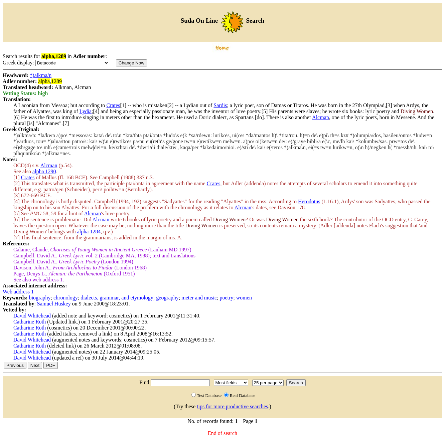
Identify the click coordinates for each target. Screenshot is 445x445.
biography (40, 297)
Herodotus (309, 201)
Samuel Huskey (54, 303)
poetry (226, 297)
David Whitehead (32, 315)
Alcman (320, 117)
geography (167, 297)
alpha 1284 (89, 231)
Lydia (86, 111)
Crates (113, 105)
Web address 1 (18, 291)
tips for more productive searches (232, 406)
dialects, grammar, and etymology (117, 297)
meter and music (199, 297)
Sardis (220, 105)
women (244, 297)
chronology (65, 297)
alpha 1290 (44, 171)
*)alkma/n (40, 75)
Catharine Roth (29, 321)
